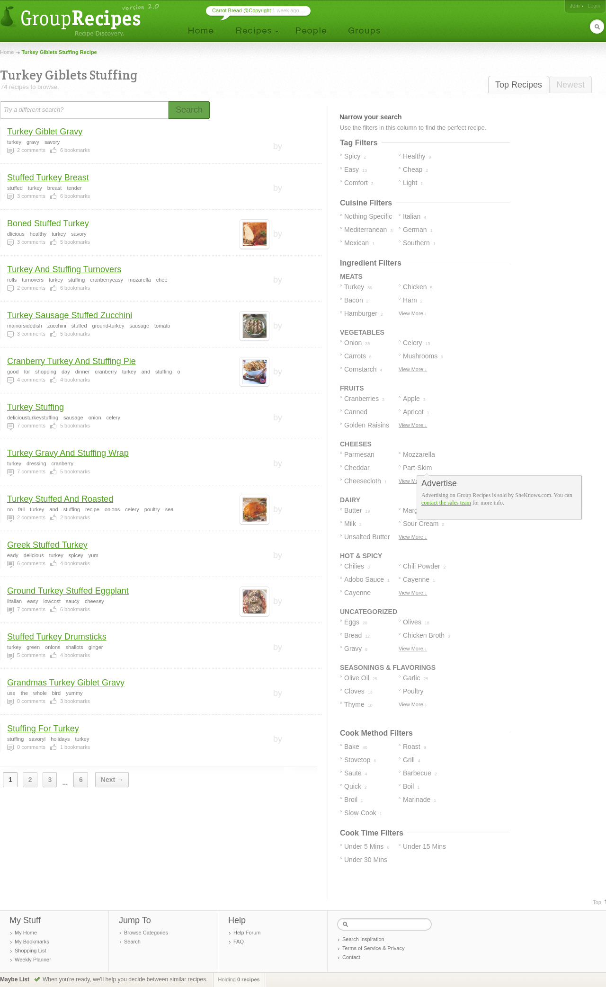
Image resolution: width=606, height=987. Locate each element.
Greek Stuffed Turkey (47, 545)
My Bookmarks (32, 941)
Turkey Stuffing (35, 407)
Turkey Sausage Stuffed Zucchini (69, 315)
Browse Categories (146, 932)
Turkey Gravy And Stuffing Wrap (68, 453)
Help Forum (246, 932)
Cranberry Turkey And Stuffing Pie (71, 361)
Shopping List (30, 950)
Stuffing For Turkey (43, 728)
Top (597, 902)
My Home (26, 932)
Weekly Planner (33, 959)
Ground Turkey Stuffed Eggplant (68, 591)
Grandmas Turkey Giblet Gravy (66, 682)
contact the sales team (446, 502)
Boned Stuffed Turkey (48, 223)
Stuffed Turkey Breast (48, 177)
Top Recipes (518, 84)
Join (574, 6)
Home (7, 52)
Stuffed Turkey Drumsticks (57, 636)
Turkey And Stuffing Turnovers (64, 269)
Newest (570, 84)
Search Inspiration (363, 939)
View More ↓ (413, 313)
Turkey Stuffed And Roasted (60, 499)
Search (132, 941)
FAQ (238, 941)
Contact (351, 957)
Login (594, 6)
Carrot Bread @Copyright (241, 10)
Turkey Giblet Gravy (44, 131)
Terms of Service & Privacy (373, 948)
